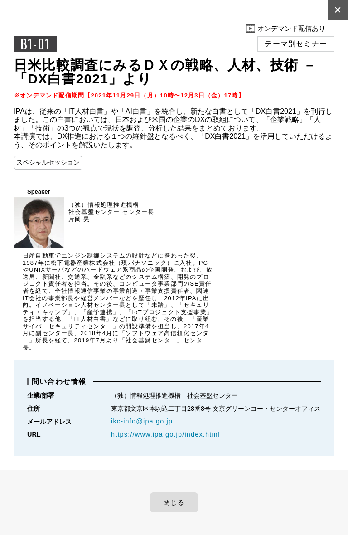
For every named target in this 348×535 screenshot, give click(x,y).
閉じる (174, 502)
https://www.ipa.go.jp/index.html (165, 434)
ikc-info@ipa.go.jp (142, 421)
